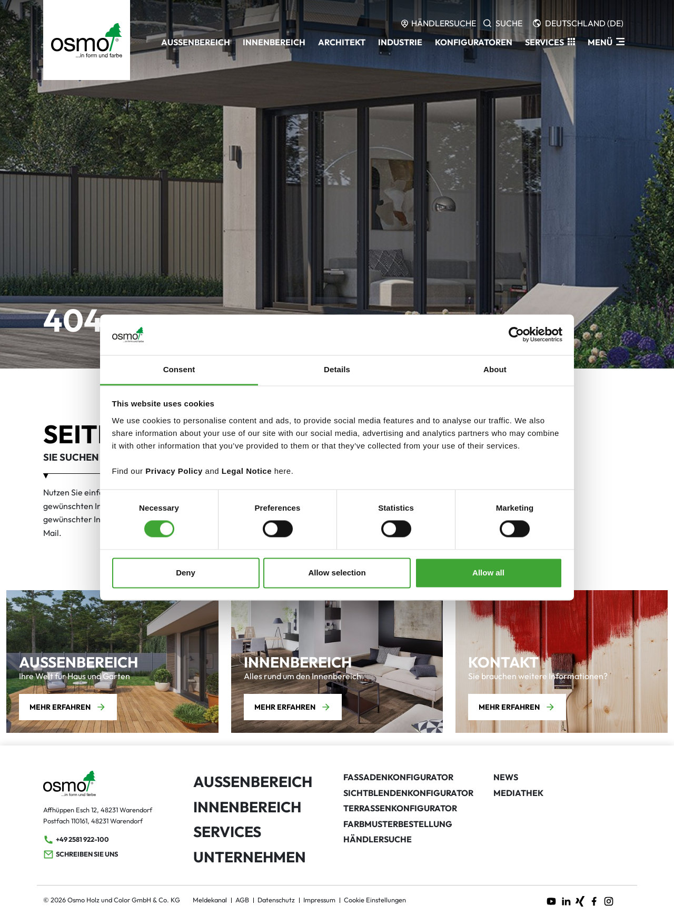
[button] (550, 42)
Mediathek (518, 793)
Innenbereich (247, 807)
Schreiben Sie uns (80, 854)
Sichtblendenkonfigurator (408, 793)
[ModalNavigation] (606, 42)
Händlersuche (377, 839)
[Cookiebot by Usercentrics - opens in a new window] (516, 335)
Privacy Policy (174, 470)
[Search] (503, 23)
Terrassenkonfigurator (400, 808)
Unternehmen (249, 857)
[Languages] (578, 23)
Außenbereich (252, 781)
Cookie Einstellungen (375, 900)
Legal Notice (247, 470)
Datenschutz (276, 900)
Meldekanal (210, 900)
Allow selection (336, 572)
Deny (185, 572)
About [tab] (495, 369)
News (505, 777)
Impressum (319, 900)
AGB (242, 900)
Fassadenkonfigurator (398, 777)
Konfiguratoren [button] (473, 42)
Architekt (341, 42)
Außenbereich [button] (195, 42)
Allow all (488, 572)
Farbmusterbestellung (397, 824)
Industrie (400, 42)
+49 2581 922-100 (76, 839)
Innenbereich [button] (274, 42)
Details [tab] (337, 369)
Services (227, 831)
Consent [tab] (179, 369)
